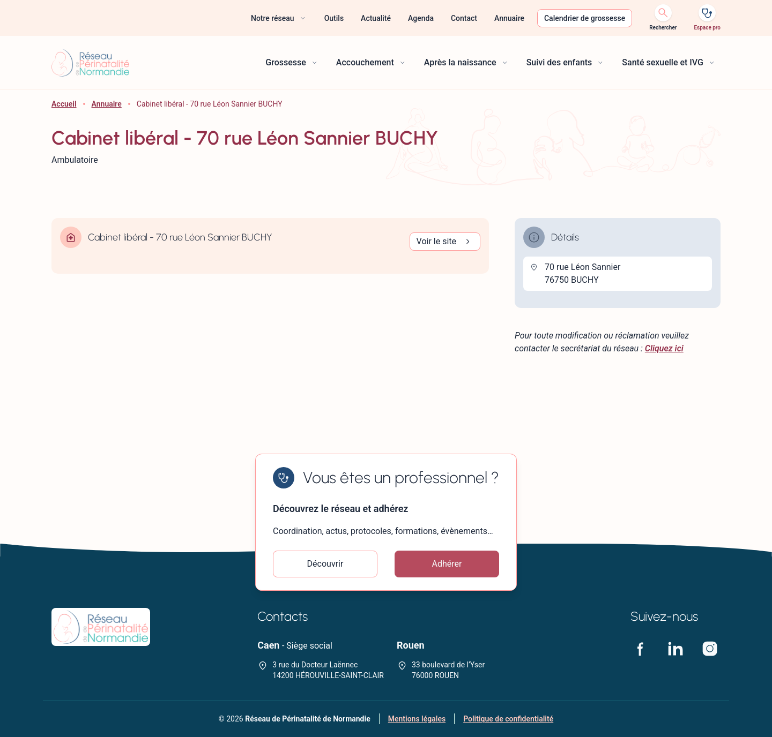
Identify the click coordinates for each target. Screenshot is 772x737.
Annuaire (107, 104)
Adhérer (447, 564)
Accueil (64, 104)
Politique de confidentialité (508, 719)
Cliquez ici (664, 348)
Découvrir (325, 564)
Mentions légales (417, 719)
